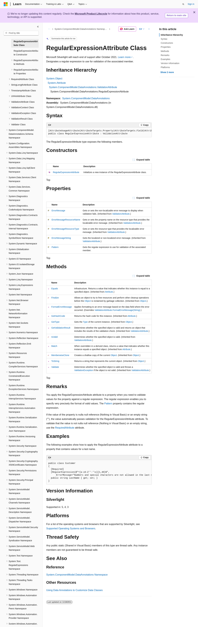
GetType (55, 322)
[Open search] (183, 4)
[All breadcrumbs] (49, 29)
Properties (166, 47)
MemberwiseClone (60, 355)
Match (54, 346)
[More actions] (149, 29)
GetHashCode (58, 316)
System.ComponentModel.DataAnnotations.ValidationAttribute (83, 87)
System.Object (54, 78)
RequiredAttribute (64, 427)
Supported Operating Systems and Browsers (70, 528)
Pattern (55, 247)
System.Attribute (57, 83)
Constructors (167, 43)
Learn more (124, 57)
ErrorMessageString (61, 238)
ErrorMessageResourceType (65, 229)
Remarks (165, 55)
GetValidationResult (60, 328)
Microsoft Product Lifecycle (91, 13)
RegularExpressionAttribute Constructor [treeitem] (26, 53)
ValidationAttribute (121, 214)
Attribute (109, 292)
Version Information (170, 63)
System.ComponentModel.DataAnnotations (86, 98)
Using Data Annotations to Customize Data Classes (74, 590)
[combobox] (21, 33)
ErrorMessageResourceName (66, 219)
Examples (165, 59)
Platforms (165, 67)
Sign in (191, 4)
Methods (165, 51)
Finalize (55, 297)
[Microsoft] (6, 4)
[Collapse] (38, 26)
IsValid (54, 337)
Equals (54, 288)
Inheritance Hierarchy (172, 35)
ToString (55, 361)
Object (88, 301)
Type (85, 322)
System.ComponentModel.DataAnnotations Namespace (81, 29)
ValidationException (83, 370)
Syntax (164, 39)
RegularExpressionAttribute (66, 172)
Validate (55, 367)
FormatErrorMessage (61, 307)
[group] (99, 132)
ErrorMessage (58, 210)
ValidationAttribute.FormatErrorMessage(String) (117, 310)
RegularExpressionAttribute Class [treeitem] (26, 43)
